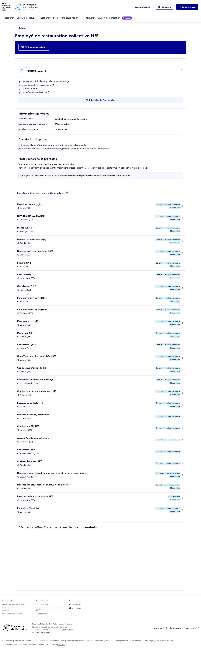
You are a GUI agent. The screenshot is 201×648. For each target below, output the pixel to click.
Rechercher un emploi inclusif (19, 17)
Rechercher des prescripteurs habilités (60, 17)
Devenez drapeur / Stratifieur (33, 414)
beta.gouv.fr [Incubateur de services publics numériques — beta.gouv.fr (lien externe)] (158, 628)
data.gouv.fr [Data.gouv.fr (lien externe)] (175, 628)
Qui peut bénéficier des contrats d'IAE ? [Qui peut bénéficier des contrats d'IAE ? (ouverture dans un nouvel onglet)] (48, 609)
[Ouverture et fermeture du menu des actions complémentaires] (178, 47)
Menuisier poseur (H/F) (29, 204)
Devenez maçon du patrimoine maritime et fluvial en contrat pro (51, 473)
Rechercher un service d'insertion (108, 18)
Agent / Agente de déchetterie (33, 438)
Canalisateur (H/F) (26, 286)
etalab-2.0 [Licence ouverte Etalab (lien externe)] (61, 644)
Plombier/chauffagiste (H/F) (32, 297)
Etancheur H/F (25, 227)
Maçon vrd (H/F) (26, 333)
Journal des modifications (12, 613)
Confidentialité (136, 640)
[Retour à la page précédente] (21, 28)
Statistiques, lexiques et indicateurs (159, 640)
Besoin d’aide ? (142, 7)
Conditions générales (119, 640)
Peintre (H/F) (24, 262)
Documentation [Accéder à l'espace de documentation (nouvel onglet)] (42, 604)
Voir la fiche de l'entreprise (100, 100)
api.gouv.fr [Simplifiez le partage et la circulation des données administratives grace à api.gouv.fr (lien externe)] (191, 628)
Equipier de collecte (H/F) (30, 403)
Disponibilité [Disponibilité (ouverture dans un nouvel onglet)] (41, 613)
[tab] (43, 193)
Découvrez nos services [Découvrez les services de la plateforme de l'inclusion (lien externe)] (41, 632)
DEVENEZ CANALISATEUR (31, 216)
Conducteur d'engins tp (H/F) (33, 367)
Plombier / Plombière (28, 508)
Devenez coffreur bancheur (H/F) (35, 251)
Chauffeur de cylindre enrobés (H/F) (36, 356)
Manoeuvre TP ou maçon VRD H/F (35, 379)
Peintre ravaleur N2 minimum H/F (35, 496)
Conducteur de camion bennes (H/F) (36, 391)
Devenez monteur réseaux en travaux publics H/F (43, 484)
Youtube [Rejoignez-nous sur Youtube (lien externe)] (74, 608)
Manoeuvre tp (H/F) (27, 321)
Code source (40, 640)
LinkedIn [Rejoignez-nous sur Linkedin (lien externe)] (74, 604)
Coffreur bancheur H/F (29, 461)
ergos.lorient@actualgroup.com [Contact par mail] (36, 85)
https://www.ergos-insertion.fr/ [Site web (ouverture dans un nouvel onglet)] (36, 92)
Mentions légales (101, 640)
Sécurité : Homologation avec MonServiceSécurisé (70, 640)
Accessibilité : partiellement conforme (17, 640)
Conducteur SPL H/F (28, 426)
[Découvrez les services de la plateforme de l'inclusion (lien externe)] (15, 627)
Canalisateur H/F (26, 449)
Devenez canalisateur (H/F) (31, 239)
